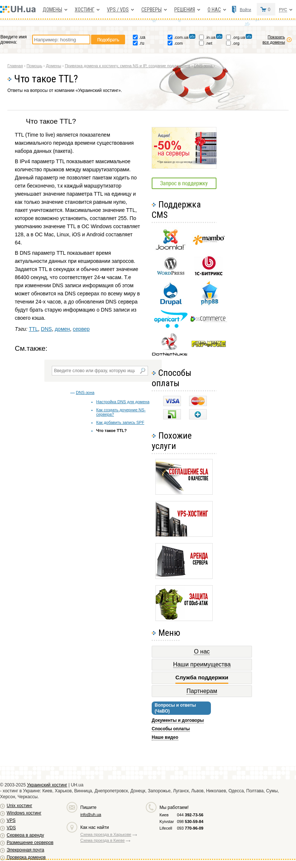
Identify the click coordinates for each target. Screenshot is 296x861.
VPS (11, 820)
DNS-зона (85, 392)
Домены (52, 10)
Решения (184, 10)
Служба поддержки (201, 677)
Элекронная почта (25, 850)
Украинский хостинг (47, 785)
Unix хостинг (19, 805)
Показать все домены (273, 39)
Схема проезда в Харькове (105, 834)
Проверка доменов (26, 857)
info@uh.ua (90, 814)
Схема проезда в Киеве (102, 840)
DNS (46, 329)
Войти (245, 9)
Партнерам (201, 691)
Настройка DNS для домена (122, 401)
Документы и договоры (178, 720)
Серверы (151, 10)
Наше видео (165, 737)
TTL (33, 329)
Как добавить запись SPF (120, 422)
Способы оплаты (171, 728)
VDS (11, 827)
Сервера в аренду (25, 835)
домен (62, 329)
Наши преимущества (202, 664)
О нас (214, 10)
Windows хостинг (24, 813)
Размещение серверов (30, 842)
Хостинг (84, 10)
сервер (81, 329)
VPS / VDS (118, 10)
